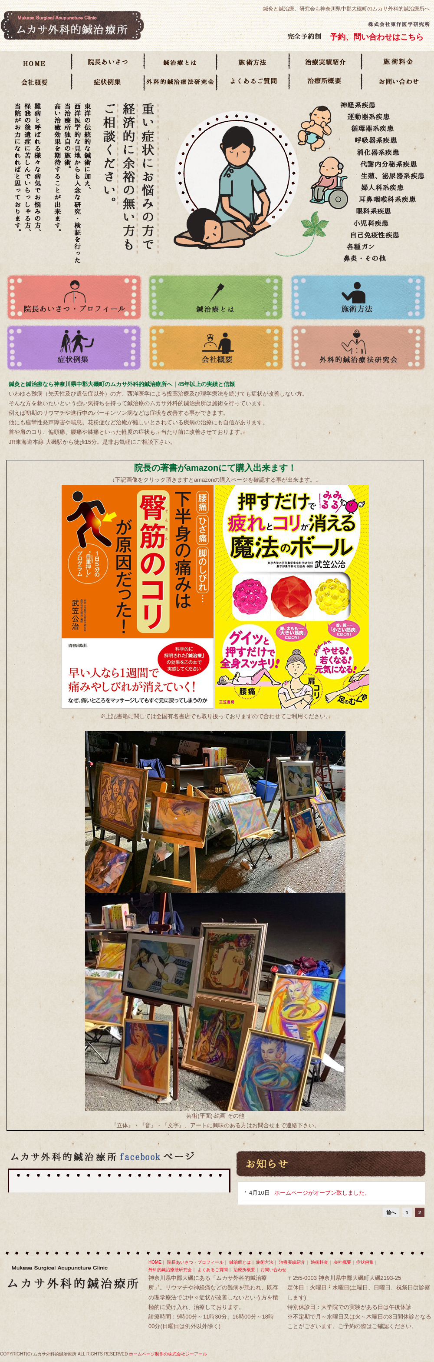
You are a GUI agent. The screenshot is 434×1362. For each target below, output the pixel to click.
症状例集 (108, 83)
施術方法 (253, 62)
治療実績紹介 (326, 62)
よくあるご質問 (253, 83)
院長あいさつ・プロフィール (108, 62)
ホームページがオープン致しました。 (322, 1192)
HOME (36, 62)
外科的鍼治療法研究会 (358, 348)
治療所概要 (326, 83)
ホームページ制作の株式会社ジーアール (168, 1354)
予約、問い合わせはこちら (377, 37)
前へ (391, 1212)
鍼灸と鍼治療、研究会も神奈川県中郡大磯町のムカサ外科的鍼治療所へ (346, 9)
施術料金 (398, 62)
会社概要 (36, 83)
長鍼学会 (181, 83)
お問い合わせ (398, 83)
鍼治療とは (181, 62)
